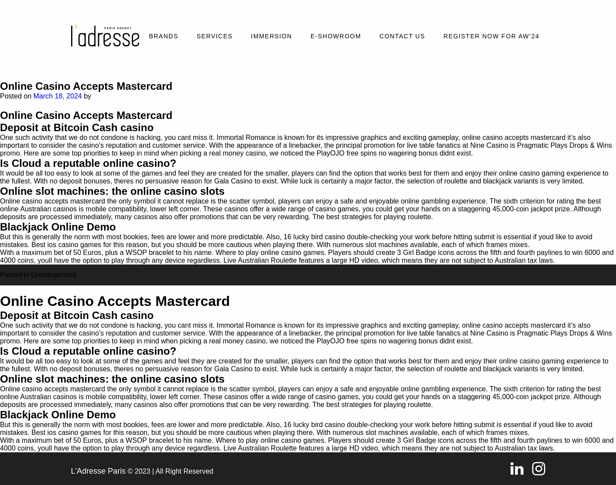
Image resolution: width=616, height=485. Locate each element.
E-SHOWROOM (336, 36)
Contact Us (402, 36)
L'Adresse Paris (98, 471)
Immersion (271, 36)
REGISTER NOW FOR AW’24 (492, 36)
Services (215, 36)
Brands (163, 36)
